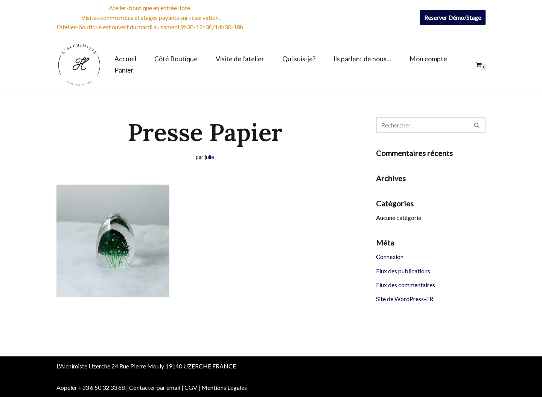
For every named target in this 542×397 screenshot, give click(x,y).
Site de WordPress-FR (404, 298)
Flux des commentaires (405, 284)
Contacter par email (154, 387)
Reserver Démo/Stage (452, 17)
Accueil (125, 59)
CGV (190, 387)
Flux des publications (403, 270)
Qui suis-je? (298, 59)
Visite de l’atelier (240, 59)
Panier (124, 70)
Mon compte (428, 59)
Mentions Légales (224, 387)
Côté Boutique (176, 59)
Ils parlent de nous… (362, 59)
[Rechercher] (422, 125)
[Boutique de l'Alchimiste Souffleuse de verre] (79, 65)
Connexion (389, 256)
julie (209, 157)
